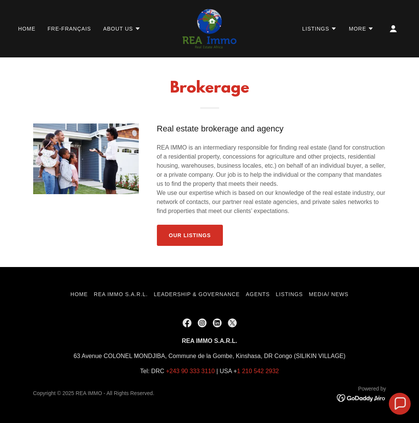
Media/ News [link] (328, 294)
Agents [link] (258, 294)
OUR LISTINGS (190, 235)
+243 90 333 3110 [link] (190, 371)
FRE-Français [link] (69, 29)
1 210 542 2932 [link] (258, 371)
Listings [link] (289, 294)
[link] (210, 28)
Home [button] (79, 294)
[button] (121, 28)
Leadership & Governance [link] (197, 294)
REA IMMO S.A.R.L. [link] (121, 294)
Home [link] (26, 29)
